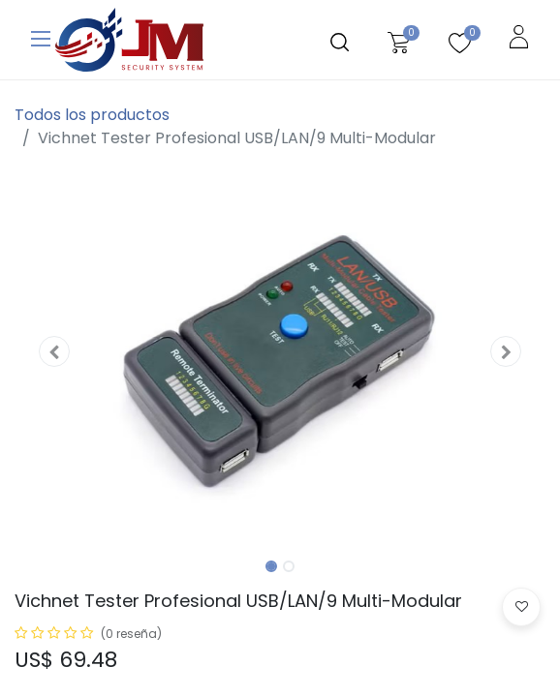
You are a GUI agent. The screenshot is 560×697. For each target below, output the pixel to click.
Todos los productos (92, 115)
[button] (54, 351)
